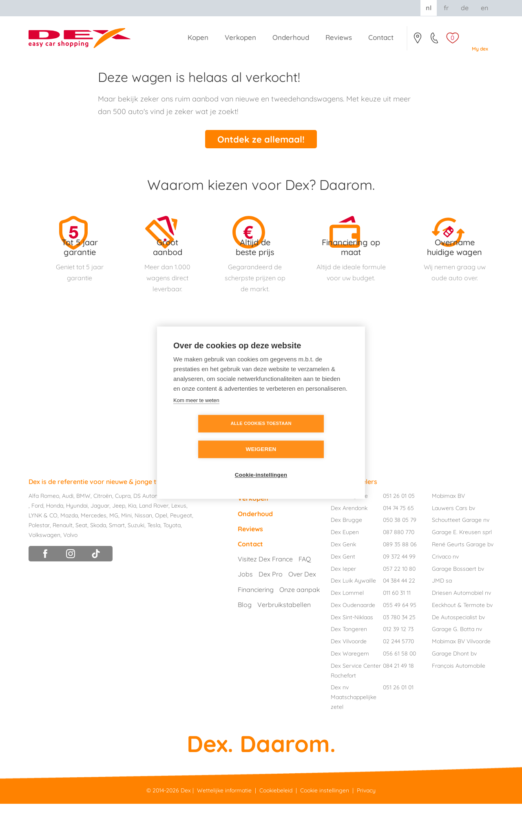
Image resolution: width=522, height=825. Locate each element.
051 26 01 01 (398, 708)
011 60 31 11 (397, 614)
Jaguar (100, 526)
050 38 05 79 (399, 541)
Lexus (178, 526)
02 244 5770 (398, 662)
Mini (126, 536)
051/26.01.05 (435, 40)
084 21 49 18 (398, 686)
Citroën (102, 517)
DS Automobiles (154, 517)
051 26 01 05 (399, 516)
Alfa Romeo (44, 517)
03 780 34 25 (399, 638)
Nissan (143, 536)
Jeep (118, 526)
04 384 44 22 (399, 601)
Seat (81, 546)
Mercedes (93, 536)
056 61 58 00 (399, 674)
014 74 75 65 (398, 528)
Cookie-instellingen (261, 462)
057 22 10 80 (399, 589)
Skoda (98, 546)
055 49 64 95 (399, 625)
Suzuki (136, 546)
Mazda (69, 536)
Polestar (39, 546)
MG (113, 536)
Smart (117, 546)
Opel (161, 536)
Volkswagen (44, 555)
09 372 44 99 (399, 577)
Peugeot (181, 536)
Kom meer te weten (196, 413)
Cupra (122, 517)
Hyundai (77, 526)
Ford (37, 526)
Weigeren (307, 436)
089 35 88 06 (400, 565)
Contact (417, 40)
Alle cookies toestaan (214, 436)
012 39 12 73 (398, 650)
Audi (67, 517)
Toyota (172, 546)
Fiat (200, 517)
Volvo (70, 555)
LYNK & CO (43, 536)
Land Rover (153, 526)
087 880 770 (398, 553)
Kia (132, 526)
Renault (63, 546)
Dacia (185, 517)
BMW (83, 517)
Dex (186, 811)
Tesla (153, 546)
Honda (54, 526)
